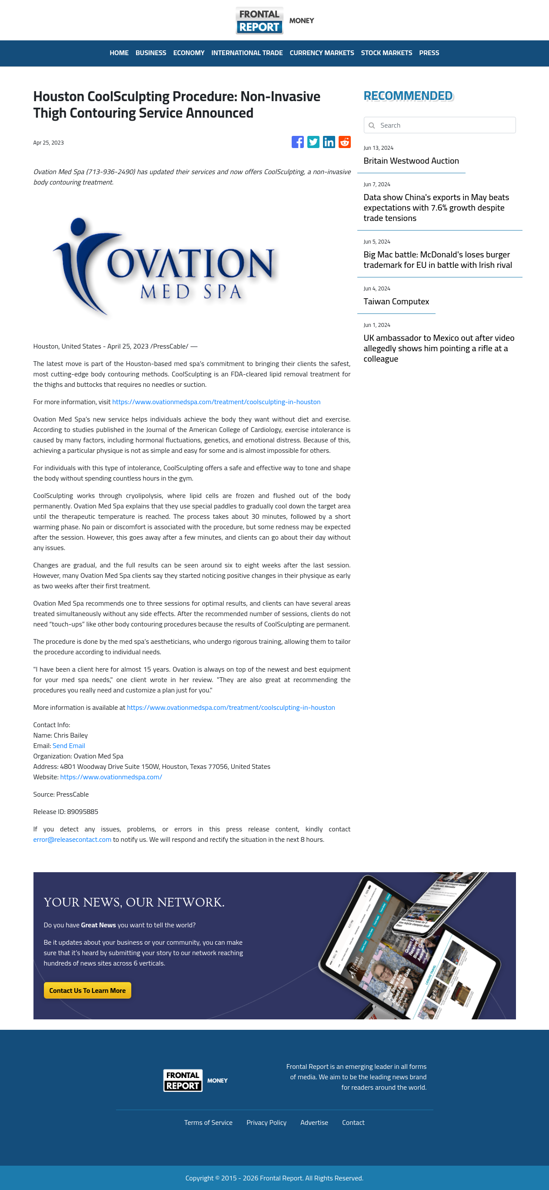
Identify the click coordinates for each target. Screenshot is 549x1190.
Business (151, 52)
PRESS (429, 52)
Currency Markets (322, 52)
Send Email (69, 745)
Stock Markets (387, 52)
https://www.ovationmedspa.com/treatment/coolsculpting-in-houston (216, 401)
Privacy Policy (266, 1122)
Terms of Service (208, 1122)
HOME (119, 52)
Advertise (314, 1122)
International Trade (247, 52)
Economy (189, 52)
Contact (353, 1122)
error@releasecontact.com (72, 839)
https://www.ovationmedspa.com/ (111, 776)
